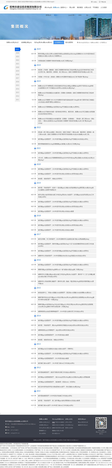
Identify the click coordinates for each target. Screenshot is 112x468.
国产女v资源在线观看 (24, 456)
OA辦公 (95, 2)
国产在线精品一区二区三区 (20, 467)
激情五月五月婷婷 (58, 460)
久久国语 (68, 450)
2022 (17, 60)
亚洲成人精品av (19, 452)
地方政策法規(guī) (83, 425)
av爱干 (63, 454)
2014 (17, 89)
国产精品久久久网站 (69, 460)
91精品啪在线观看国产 (31, 462)
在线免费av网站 (75, 450)
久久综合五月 (92, 454)
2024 (17, 53)
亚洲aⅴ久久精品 (44, 452)
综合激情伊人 (103, 452)
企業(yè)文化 (87, 9)
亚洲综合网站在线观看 (8, 452)
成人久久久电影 (33, 467)
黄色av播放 (78, 458)
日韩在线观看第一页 (85, 452)
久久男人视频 (105, 448)
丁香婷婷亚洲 (107, 454)
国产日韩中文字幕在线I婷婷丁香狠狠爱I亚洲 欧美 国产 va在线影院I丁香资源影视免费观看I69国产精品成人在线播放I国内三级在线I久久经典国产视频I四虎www (43, 446)
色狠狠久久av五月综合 (14, 464)
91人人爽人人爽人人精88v (26, 460)
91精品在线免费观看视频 (92, 456)
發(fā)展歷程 (69, 42)
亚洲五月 (5, 454)
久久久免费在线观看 (17, 450)
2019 (17, 71)
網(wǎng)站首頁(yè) (48, 9)
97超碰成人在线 (74, 452)
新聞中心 (64, 7)
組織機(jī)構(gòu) (26, 42)
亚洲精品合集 (87, 460)
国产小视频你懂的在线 (90, 464)
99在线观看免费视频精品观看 (83, 448)
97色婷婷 (37, 452)
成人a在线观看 (65, 467)
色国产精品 (100, 454)
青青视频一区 (57, 448)
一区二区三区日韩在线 (56, 464)
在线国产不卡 (12, 454)
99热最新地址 (79, 460)
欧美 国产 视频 (17, 458)
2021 (17, 64)
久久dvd (49, 454)
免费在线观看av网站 (84, 462)
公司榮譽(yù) (59, 42)
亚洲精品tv (21, 462)
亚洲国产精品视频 (83, 454)
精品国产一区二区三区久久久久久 (99, 462)
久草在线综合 (14, 448)
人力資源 (104, 7)
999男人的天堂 (9, 467)
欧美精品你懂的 (48, 448)
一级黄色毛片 (13, 456)
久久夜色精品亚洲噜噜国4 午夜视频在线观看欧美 (43, 456)
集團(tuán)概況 (56, 9)
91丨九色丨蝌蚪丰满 (27, 458)
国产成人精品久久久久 (42, 464)
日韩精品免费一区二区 (69, 464)
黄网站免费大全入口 (79, 456)
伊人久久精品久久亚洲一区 (45, 462)
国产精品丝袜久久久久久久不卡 (9, 460)
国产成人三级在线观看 (54, 467)
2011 (17, 100)
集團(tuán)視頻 (69, 427)
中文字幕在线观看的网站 (71, 462)
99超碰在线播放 (96, 448)
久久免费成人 (62, 458)
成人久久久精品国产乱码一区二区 (55, 450)
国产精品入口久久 (97, 460)
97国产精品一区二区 (40, 450)
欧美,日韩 (41, 448)
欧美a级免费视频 (29, 452)
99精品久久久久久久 (105, 456)
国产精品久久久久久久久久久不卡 (43, 460)
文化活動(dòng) (69, 425)
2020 (17, 67)
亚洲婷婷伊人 (32, 464)
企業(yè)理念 (68, 422)
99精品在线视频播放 (41, 454)
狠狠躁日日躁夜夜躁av (87, 450)
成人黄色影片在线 (58, 462)
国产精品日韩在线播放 (31, 448)
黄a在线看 (32, 454)
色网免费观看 (79, 464)
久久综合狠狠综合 (29, 450)
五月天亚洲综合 (4, 456)
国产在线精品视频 (99, 450)
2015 (17, 85)
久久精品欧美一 (38, 458)
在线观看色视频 (54, 452)
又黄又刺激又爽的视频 (68, 448)
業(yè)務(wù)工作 (72, 9)
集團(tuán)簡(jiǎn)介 (13, 42)
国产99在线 (21, 448)
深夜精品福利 (14, 462)
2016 (17, 82)
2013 (17, 92)
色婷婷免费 (24, 464)
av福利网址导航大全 (71, 454)
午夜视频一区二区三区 (6, 458)
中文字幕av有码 (56, 454)
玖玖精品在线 (71, 458)
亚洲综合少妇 (95, 452)
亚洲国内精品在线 (64, 452)
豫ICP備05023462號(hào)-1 (71, 440)
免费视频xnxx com (95, 458)
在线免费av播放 (42, 467)
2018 (17, 74)
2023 (17, 56)
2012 (17, 96)
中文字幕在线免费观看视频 (50, 458)
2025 (17, 49)
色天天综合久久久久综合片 (65, 456)
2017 (17, 78)
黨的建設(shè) (80, 9)
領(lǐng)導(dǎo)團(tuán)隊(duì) (43, 42)
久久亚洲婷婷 (86, 458)
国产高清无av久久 (102, 464)
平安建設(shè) (96, 9)
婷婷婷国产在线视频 (106, 458)
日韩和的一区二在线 (22, 454)
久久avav (7, 462)
